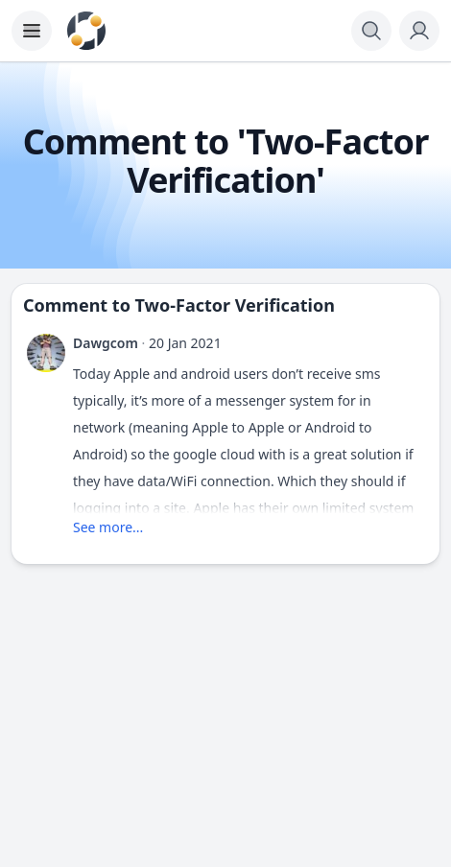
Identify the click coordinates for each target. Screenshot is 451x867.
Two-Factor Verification (235, 304)
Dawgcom (105, 343)
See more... (108, 527)
